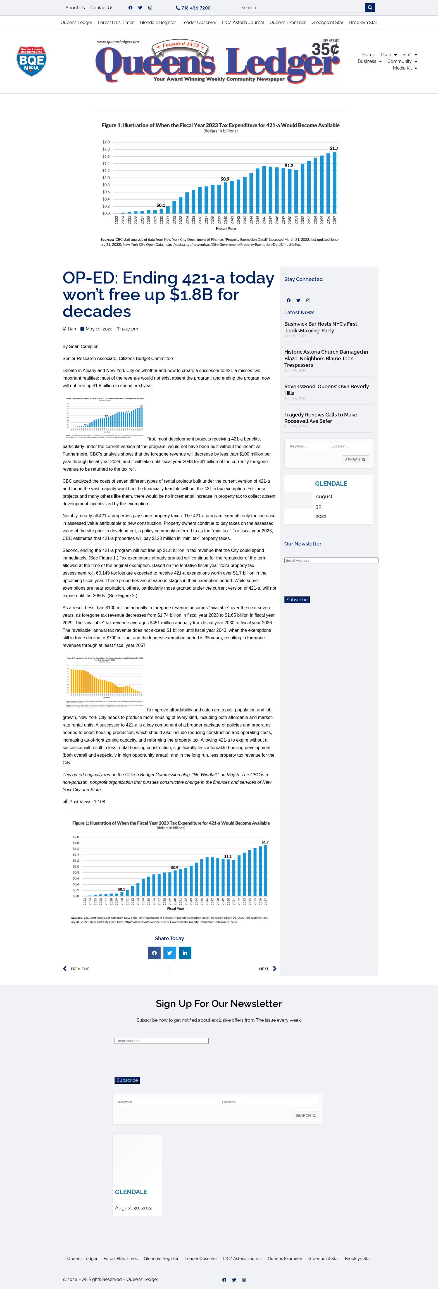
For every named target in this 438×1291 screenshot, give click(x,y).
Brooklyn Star (363, 24)
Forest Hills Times (116, 24)
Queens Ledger (76, 24)
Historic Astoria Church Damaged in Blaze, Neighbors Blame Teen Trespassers (326, 360)
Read (389, 56)
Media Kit (405, 70)
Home (368, 56)
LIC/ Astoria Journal (243, 24)
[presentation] (326, 581)
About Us (75, 8)
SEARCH (355, 461)
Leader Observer (199, 24)
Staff (410, 56)
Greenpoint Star (327, 24)
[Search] (370, 8)
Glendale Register (158, 24)
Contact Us (102, 8)
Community (402, 63)
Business (370, 63)
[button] (154, 955)
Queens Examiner (288, 24)
